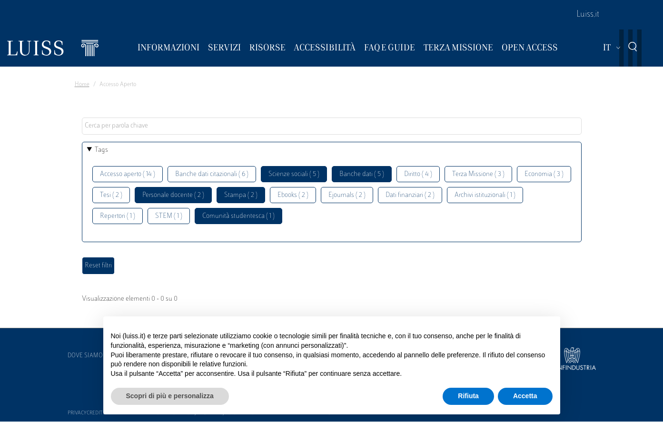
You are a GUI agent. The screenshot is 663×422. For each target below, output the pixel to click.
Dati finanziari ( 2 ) (410, 195)
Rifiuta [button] (468, 396)
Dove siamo (85, 356)
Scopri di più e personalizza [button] (170, 396)
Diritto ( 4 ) (418, 174)
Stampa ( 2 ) (240, 195)
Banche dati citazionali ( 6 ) (211, 174)
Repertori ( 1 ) (117, 216)
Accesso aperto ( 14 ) (127, 174)
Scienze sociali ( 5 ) (293, 174)
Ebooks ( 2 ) (292, 195)
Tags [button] (101, 150)
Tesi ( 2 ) (111, 195)
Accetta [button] (525, 396)
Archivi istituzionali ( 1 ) (485, 195)
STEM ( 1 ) (168, 216)
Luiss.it (587, 14)
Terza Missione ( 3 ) (478, 174)
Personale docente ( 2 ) (173, 195)
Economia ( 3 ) (544, 174)
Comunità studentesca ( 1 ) (238, 216)
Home (82, 85)
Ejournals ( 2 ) (347, 195)
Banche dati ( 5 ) (361, 174)
